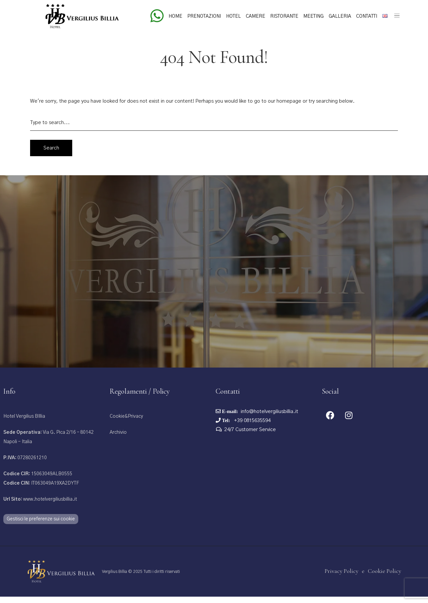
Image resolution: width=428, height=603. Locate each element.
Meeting (313, 16)
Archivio (118, 440)
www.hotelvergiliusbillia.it (40, 507)
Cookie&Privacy (126, 424)
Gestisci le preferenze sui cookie (41, 527)
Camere (255, 16)
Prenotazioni (204, 16)
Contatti (366, 16)
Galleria (340, 16)
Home (175, 16)
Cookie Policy (384, 579)
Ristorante (284, 16)
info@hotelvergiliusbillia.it (269, 419)
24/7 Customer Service (250, 437)
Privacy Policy (341, 579)
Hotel (233, 16)
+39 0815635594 (252, 428)
